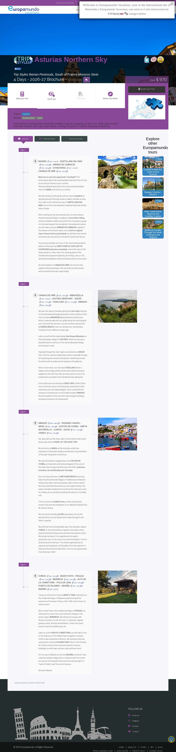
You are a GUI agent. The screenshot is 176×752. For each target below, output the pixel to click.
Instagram (134, 718)
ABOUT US (133, 744)
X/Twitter (133, 723)
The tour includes (73, 139)
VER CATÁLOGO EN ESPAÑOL (59, 3)
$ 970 (158, 79)
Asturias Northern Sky (70, 60)
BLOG (160, 744)
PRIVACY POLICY (137, 748)
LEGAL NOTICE (121, 748)
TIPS (152, 744)
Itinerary (23, 139)
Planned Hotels (47, 139)
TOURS (144, 744)
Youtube (133, 728)
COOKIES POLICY (155, 748)
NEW (76, 10)
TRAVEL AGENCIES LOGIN (100, 748)
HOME (122, 744)
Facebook (134, 713)
